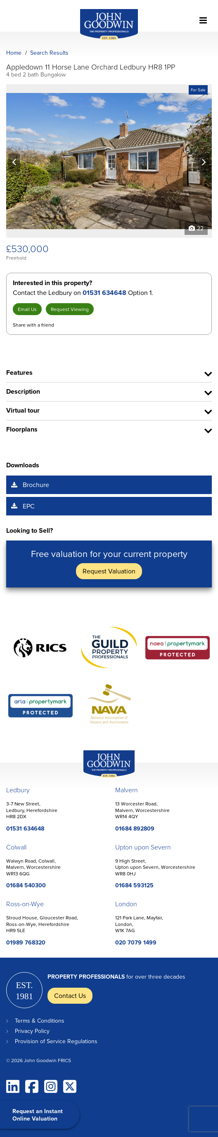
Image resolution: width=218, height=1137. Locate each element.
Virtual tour (23, 410)
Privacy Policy (32, 1031)
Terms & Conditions (39, 1020)
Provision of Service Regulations (56, 1041)
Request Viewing (70, 309)
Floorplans (22, 429)
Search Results (49, 53)
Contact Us (70, 995)
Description (23, 391)
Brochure (36, 484)
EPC (29, 505)
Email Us (27, 309)
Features (19, 372)
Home (13, 53)
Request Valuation (109, 570)
